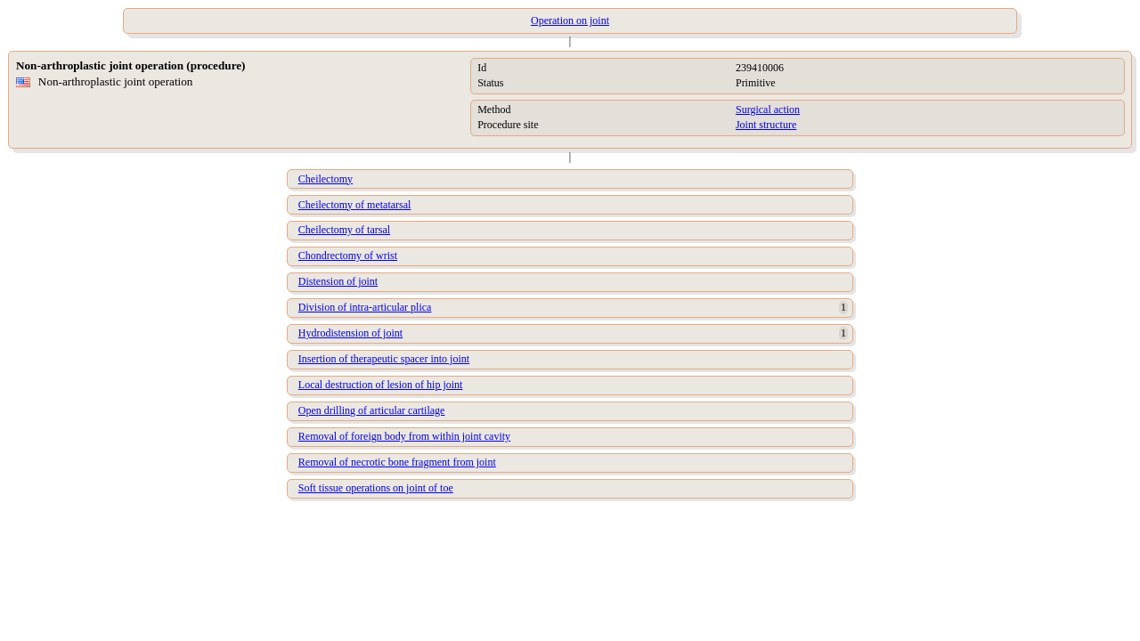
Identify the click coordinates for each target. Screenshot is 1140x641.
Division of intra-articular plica (365, 307)
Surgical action (768, 109)
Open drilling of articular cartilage (371, 410)
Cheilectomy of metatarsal (354, 205)
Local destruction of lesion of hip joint (380, 384)
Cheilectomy (325, 179)
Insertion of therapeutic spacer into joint (383, 359)
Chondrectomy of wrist (347, 255)
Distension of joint (338, 281)
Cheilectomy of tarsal (344, 229)
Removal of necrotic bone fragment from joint (397, 462)
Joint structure (766, 124)
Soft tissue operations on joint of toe (375, 488)
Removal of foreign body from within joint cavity (404, 436)
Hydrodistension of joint (350, 333)
